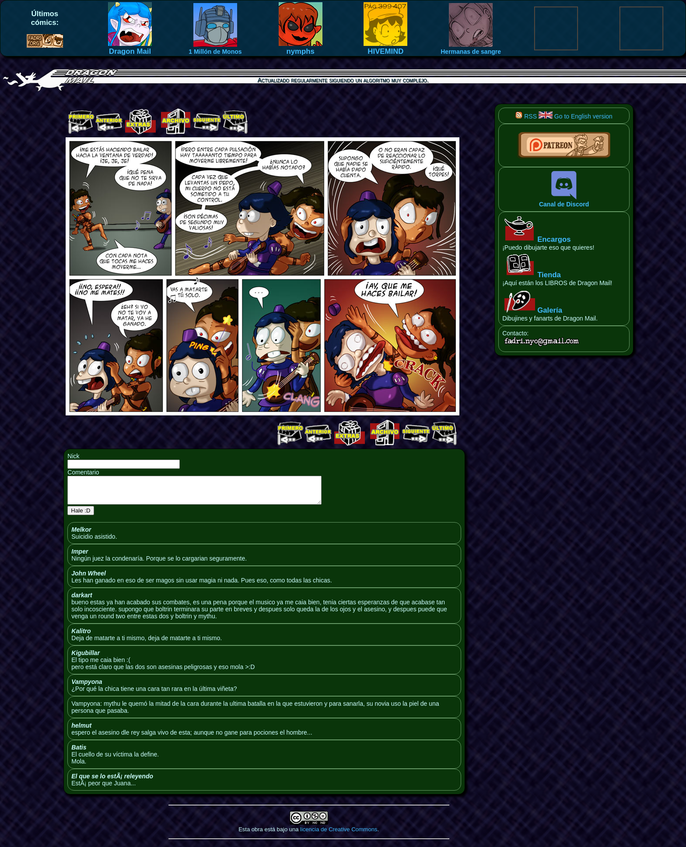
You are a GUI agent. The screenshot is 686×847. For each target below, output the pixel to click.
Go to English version (575, 116)
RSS (526, 116)
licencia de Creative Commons (338, 834)
